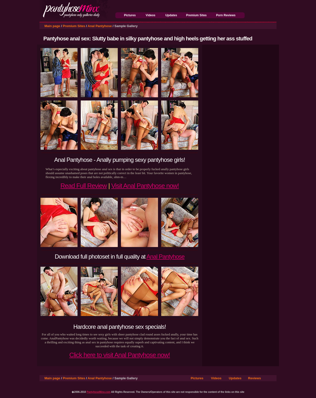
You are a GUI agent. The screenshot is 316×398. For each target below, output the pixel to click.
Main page (52, 26)
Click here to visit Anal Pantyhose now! (119, 355)
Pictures (130, 15)
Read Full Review (83, 185)
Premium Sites (196, 15)
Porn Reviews (226, 15)
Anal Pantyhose (100, 26)
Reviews (254, 378)
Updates (171, 15)
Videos (150, 15)
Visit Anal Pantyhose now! (145, 185)
